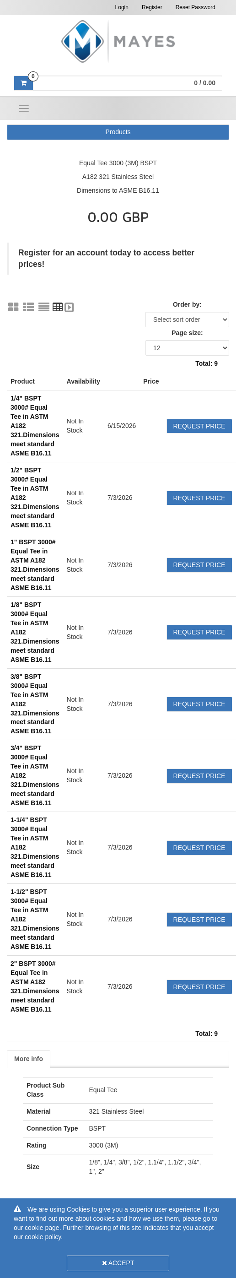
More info (28, 1058)
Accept (118, 1263)
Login (122, 7)
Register (152, 7)
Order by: (187, 304)
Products (117, 131)
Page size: (187, 332)
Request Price (199, 426)
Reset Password (195, 7)
